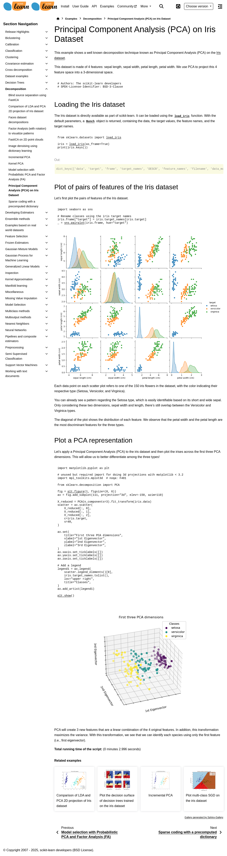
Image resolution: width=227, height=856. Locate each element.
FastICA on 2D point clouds (25, 139)
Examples (107, 6)
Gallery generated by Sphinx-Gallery (204, 817)
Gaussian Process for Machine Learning (19, 258)
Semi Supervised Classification (16, 356)
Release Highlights (17, 31)
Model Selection (15, 304)
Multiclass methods (17, 311)
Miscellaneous (14, 291)
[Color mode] (169, 6)
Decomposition (15, 89)
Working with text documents (16, 374)
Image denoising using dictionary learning (22, 148)
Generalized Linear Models (22, 266)
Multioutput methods (18, 317)
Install (65, 6)
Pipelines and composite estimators (20, 339)
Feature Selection (16, 236)
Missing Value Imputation (21, 298)
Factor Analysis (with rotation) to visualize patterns (27, 131)
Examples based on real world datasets (20, 228)
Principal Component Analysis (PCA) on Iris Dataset (23, 190)
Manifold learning (16, 285)
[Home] (58, 19)
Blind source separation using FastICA (27, 98)
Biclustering (12, 38)
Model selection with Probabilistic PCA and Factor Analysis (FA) (26, 174)
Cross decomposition (18, 69)
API (94, 6)
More (145, 6)
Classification (13, 50)
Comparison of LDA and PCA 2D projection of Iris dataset (27, 109)
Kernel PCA (15, 163)
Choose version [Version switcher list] (197, 6)
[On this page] (220, 6)
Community (125, 6)
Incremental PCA (19, 157)
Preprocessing (14, 347)
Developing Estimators (19, 212)
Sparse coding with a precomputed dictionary (23, 204)
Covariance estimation (19, 63)
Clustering (11, 57)
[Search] (161, 6)
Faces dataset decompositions (18, 120)
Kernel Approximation (19, 279)
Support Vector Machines (21, 365)
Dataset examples (16, 76)
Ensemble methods (17, 218)
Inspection (11, 272)
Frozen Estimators (17, 242)
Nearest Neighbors (17, 323)
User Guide (80, 6)
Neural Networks (15, 330)
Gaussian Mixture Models (21, 249)
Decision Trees (14, 82)
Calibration (12, 44)
